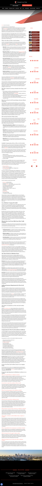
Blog (20, 8)
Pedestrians (12, 77)
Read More (36, 67)
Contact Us (38, 8)
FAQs (23, 8)
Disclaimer (25, 483)
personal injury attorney (19, 351)
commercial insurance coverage (12, 269)
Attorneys (6, 8)
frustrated (7, 44)
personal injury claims (7, 308)
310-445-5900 (15, 5)
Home (3, 8)
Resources (17, 8)
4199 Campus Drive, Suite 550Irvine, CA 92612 (10, 473)
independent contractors (5, 244)
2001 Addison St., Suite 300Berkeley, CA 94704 (32, 473)
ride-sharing (5, 28)
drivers (13, 293)
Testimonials (27, 8)
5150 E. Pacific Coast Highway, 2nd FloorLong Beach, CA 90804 (27, 476)
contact (13, 369)
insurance (9, 67)
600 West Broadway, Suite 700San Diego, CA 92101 (21, 473)
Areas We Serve (32, 8)
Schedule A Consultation (27, 5)
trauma (7, 184)
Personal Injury (12, 8)
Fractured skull (5, 191)
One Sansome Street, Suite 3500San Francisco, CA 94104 (14, 476)
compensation (16, 93)
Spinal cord (4, 182)
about (16, 44)
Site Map (29, 483)
